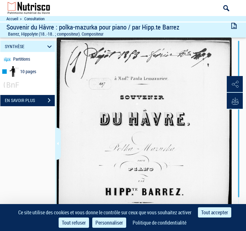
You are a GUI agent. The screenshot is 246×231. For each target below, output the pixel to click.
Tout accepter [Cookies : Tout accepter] (214, 212)
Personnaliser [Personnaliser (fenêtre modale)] (109, 222)
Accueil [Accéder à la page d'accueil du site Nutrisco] (12, 18)
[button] (235, 84)
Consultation (34, 18)
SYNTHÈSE (29, 46)
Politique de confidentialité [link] (159, 222)
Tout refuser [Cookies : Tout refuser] (74, 222)
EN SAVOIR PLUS (30, 100)
